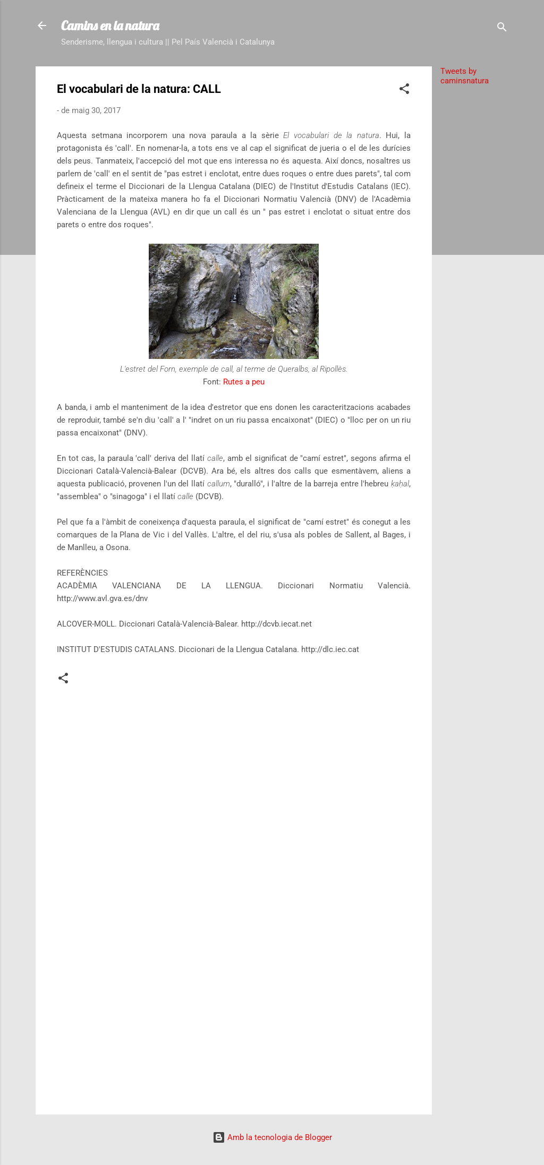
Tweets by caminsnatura (464, 75)
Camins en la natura (110, 25)
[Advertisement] (474, 253)
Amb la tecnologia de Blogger (272, 1137)
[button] (404, 90)
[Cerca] (502, 29)
